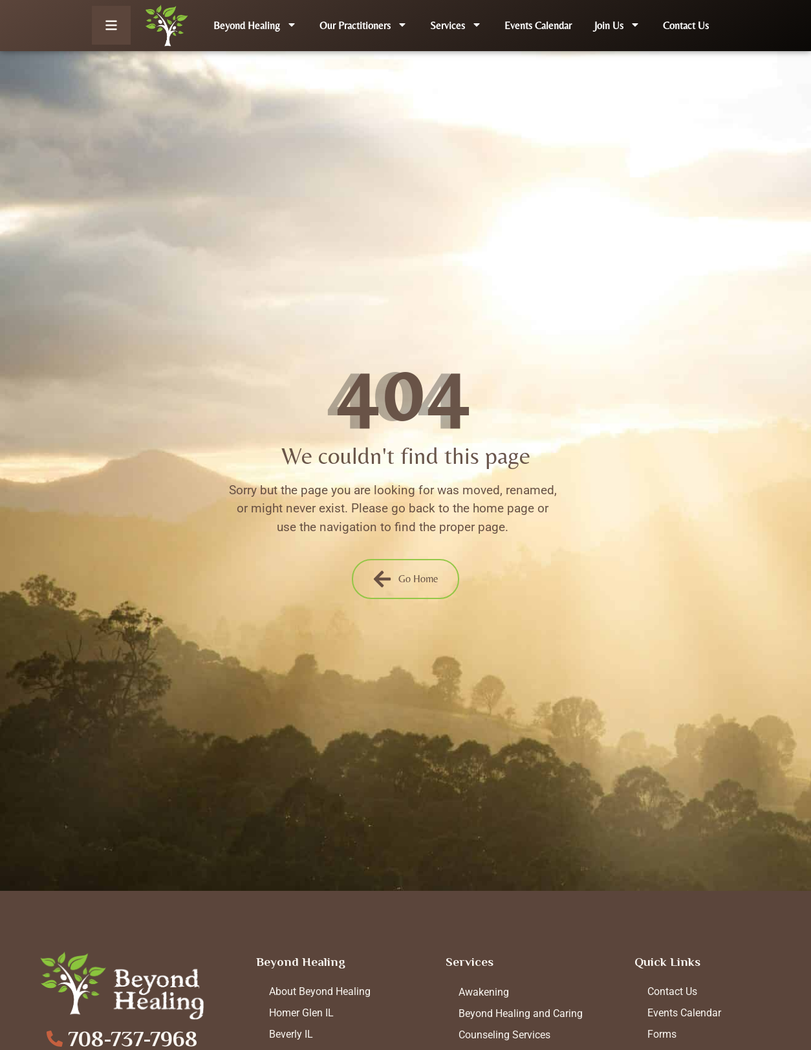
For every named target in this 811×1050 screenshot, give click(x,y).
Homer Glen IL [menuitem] (301, 1013)
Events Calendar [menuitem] (538, 25)
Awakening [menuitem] (484, 992)
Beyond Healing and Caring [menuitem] (521, 1013)
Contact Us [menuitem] (686, 25)
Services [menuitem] (456, 25)
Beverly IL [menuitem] (291, 1034)
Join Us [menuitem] (617, 25)
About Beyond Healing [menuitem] (320, 991)
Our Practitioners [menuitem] (363, 25)
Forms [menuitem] (661, 1034)
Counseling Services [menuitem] (504, 1035)
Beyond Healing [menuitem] (255, 25)
